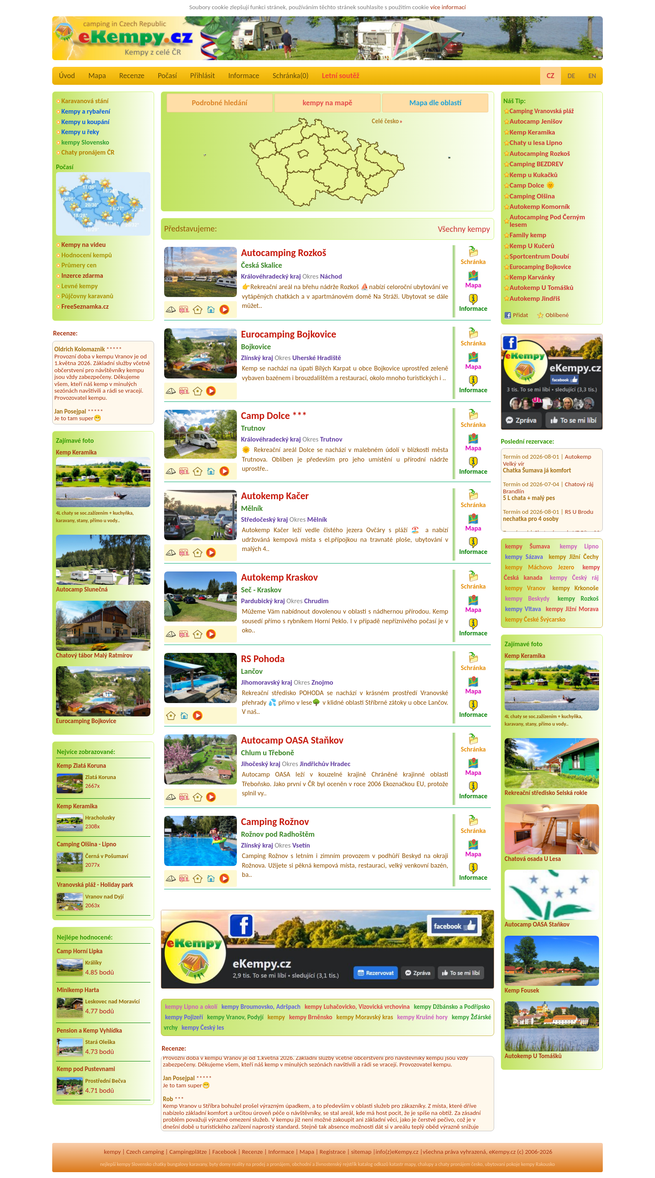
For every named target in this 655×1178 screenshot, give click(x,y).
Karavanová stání (85, 101)
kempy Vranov (525, 588)
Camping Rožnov (275, 821)
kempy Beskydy (527, 598)
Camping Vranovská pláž (542, 111)
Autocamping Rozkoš (540, 153)
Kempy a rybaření (85, 111)
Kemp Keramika (76, 452)
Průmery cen (78, 265)
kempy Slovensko (85, 142)
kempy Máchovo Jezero (539, 567)
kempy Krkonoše (576, 588)
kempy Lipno (579, 546)
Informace (243, 75)
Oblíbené (557, 315)
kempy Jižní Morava (572, 609)
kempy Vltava (523, 609)
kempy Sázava (524, 557)
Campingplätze (188, 1151)
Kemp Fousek (522, 990)
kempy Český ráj (574, 577)
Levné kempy (79, 286)
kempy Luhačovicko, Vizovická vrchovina (357, 1006)
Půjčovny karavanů (87, 296)
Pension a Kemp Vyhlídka (89, 1030)
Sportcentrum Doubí (539, 256)
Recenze (132, 75)
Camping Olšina (532, 196)
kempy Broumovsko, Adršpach (260, 1006)
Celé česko (385, 121)
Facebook (224, 1151)
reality (238, 1164)
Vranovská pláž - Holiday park (95, 885)
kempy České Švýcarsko (535, 619)
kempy (276, 1017)
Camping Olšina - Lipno (86, 844)
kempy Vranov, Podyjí (235, 1017)
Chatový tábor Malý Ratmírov (94, 655)
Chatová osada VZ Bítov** (567, 522)
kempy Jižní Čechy (573, 557)
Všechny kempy (464, 229)
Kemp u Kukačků (534, 174)
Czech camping (145, 1151)
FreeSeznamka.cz (85, 306)
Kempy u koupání (85, 122)
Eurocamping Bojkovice (86, 721)
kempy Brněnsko (311, 1017)
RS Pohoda (262, 658)
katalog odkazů (373, 1164)
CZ (550, 75)
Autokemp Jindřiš (535, 298)
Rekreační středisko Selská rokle (546, 793)
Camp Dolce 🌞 (532, 185)
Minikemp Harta (78, 990)
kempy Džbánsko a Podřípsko (452, 1006)
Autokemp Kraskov (279, 577)
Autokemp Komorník (540, 206)
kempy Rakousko (538, 1164)
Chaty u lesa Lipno (536, 142)
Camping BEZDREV (536, 164)
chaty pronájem (454, 1164)
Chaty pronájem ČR (87, 152)
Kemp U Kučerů (532, 245)
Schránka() (291, 75)
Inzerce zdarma (82, 275)
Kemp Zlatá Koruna (81, 765)
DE (571, 76)
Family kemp (528, 235)
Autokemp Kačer (275, 496)
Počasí (167, 75)
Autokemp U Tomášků (542, 287)
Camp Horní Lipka (79, 951)
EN (592, 76)
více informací (448, 7)
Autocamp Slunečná (82, 589)
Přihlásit (202, 75)
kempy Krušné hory (422, 1017)
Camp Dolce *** (274, 415)
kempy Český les (203, 1027)
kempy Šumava (527, 546)
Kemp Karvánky (532, 277)
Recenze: (65, 333)
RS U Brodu (579, 501)
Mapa (97, 75)
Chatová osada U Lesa (533, 859)
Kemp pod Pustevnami (86, 1069)
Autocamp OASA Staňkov (537, 924)
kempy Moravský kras (364, 1017)
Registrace (332, 1151)
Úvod (67, 75)
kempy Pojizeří (184, 1017)
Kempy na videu (83, 245)
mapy (409, 1164)
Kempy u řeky (80, 132)
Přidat (520, 315)
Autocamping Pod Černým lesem (547, 220)
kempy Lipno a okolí (191, 1006)
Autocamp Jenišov (536, 121)
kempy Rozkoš (578, 598)
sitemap (361, 1151)
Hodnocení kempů (86, 255)
